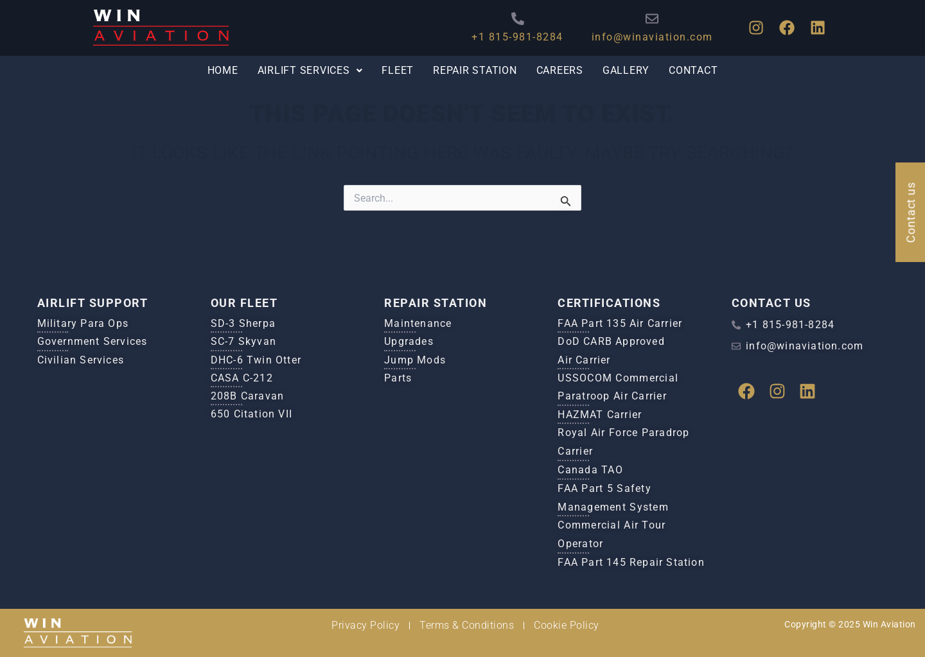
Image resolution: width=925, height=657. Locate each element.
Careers (561, 71)
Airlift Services (308, 71)
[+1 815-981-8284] (511, 18)
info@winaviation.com (646, 37)
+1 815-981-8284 (512, 37)
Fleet (397, 71)
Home (220, 71)
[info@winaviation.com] (646, 18)
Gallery (627, 71)
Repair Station (475, 71)
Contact (696, 71)
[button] (308, 71)
